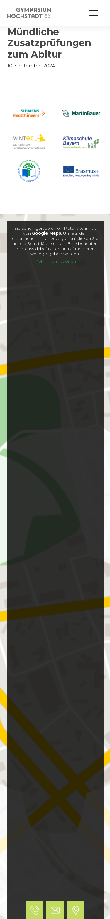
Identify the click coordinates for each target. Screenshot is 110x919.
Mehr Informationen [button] (55, 261)
